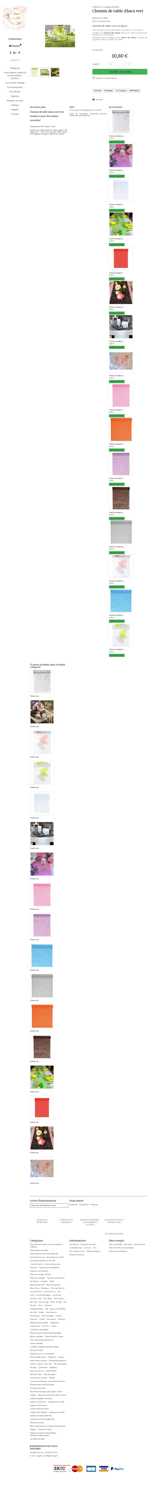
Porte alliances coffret (55, 1257)
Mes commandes (115, 1244)
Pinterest (134, 90)
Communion (43, 1367)
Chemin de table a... (116, 136)
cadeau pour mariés (57, 1412)
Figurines (15, 96)
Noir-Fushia (58, 1298)
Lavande (33, 1298)
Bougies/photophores (57, 1360)
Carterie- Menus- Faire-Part (41, 1364)
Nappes (15, 109)
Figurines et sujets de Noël (40, 1274)
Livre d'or (45, 1326)
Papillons (34, 1319)
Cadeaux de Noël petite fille (41, 1415)
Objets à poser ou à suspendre (42, 1354)
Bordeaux (45, 1288)
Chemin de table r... (116, 170)
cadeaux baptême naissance (41, 1398)
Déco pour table (36, 1350)
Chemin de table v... (116, 239)
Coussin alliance (36, 1264)
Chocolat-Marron (58, 1288)
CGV (95, 1248)
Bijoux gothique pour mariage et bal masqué (47, 1426)
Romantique (35, 1316)
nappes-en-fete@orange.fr (47, 1456)
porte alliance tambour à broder (42, 1260)
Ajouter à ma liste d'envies (106, 78)
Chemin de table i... (116, 204)
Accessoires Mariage (15, 82)
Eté (46, 1309)
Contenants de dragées (39, 1329)
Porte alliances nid (37, 1257)
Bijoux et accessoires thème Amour (52, 1395)
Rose (52, 1302)
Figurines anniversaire (55, 1278)
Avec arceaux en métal (39, 1250)
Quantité (95, 64)
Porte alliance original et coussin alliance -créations (15, 75)
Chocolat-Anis (50, 1291)
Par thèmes (15, 91)
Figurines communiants (39, 1271)
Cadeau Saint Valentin (38, 1412)
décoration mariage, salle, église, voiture (46, 1391)
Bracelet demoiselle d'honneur (42, 1385)
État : (94, 21)
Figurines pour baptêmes (49, 1267)
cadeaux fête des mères (39, 1409)
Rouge (59, 1302)
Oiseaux (58, 1316)
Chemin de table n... (116, 307)
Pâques (52, 1378)
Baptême (53, 1367)
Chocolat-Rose (36, 1291)
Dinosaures (51, 1319)
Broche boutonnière (38, 1388)
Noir (40, 1298)
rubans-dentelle (36, 1343)
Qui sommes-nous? (77, 1251)
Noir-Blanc (48, 1298)
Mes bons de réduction (118, 1251)
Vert (65, 1302)
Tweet (97, 90)
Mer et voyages (47, 1316)
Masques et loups (15, 100)
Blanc (52, 1281)
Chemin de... (35, 696)
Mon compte (116, 1240)
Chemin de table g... (117, 547)
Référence (96, 18)
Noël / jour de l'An (37, 1371)
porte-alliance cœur (53, 1264)
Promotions (74, 1244)
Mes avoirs (128, 1244)
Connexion (15, 38)
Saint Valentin (51, 1371)
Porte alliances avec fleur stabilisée (44, 1254)
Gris (59, 1291)
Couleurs (44, 1281)
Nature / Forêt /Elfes (58, 1309)
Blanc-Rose (34, 1288)
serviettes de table (37, 1439)
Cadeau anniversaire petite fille (42, 1419)
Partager (108, 90)
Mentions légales (93, 1251)
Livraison (87, 1248)
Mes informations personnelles (121, 1248)
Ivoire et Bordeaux (43, 1295)
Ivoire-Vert (57, 1295)
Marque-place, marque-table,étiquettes (45, 1333)
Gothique (61, 1319)
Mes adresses (139, 1244)
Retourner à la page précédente (105, 7)
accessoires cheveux (57, 1381)
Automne (47, 1305)
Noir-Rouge (44, 1302)
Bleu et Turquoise (53, 1285)
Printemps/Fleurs (37, 1309)
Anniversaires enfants (38, 1378)
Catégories (15, 68)
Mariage (33, 1367)
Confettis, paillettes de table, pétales (44, 1347)
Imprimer (99, 99)
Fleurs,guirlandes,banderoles (42, 1340)
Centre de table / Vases (54, 1336)
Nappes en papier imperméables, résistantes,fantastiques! (43, 1434)
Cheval (42, 1319)
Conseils (15, 114)
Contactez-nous (76, 1248)
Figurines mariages (37, 1278)
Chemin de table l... (116, 478)
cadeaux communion (38, 1402)
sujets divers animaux (38, 1360)
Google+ (121, 90)
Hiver (40, 1305)
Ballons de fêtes (36, 1336)
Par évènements (15, 87)
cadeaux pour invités (56, 1402)
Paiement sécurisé (77, 1255)
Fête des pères (50, 1374)
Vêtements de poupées (39, 1323)
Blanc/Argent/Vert (37, 1285)
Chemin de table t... (116, 615)
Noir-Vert (33, 1302)
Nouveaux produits (88, 1244)
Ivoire (32, 1295)
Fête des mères (36, 1374)
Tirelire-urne (35, 1326)
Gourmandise (51, 1312)
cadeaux (15, 105)
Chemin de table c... (116, 512)
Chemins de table (45, 1429)
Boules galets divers (38, 1357)
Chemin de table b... (117, 581)
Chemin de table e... (116, 375)
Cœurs (54, 1326)
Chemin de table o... (117, 444)
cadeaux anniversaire (38, 1405)
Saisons (33, 1305)
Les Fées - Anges (37, 1312)
